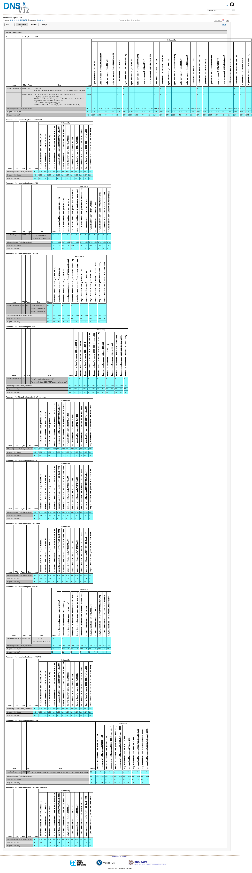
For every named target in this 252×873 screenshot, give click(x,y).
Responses (22, 25)
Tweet (224, 25)
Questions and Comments (119, 856)
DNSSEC (9, 25)
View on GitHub (227, 6)
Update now (41, 20)
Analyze (44, 25)
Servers (34, 25)
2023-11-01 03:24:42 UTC (18, 20)
